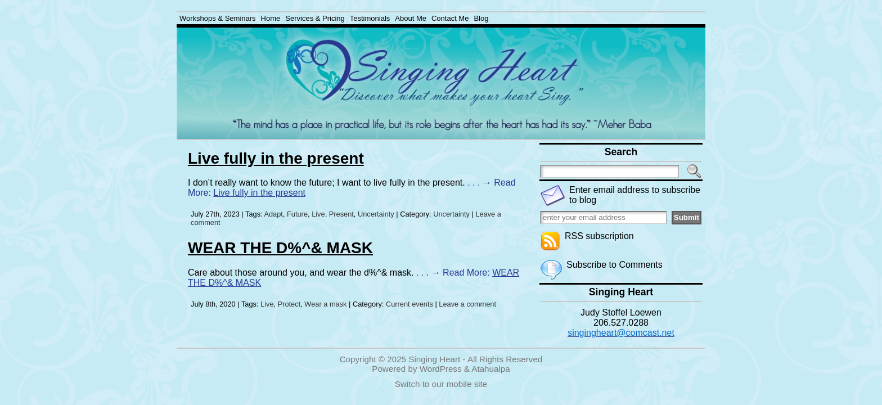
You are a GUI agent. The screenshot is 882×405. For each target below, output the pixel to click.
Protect (289, 304)
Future (297, 214)
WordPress (441, 369)
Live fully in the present (276, 158)
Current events (409, 304)
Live (318, 214)
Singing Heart (434, 359)
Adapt (273, 214)
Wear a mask (325, 304)
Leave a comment (467, 304)
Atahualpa (490, 369)
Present (341, 214)
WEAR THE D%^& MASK (280, 247)
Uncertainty (376, 214)
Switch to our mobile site (441, 384)
